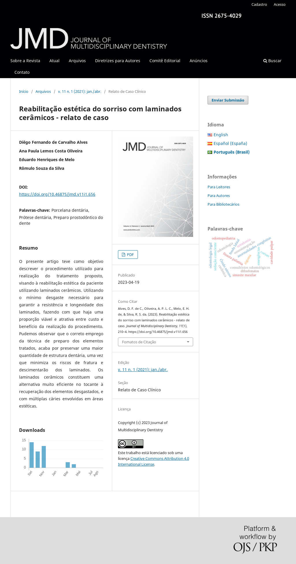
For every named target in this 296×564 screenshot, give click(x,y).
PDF (130, 254)
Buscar (272, 60)
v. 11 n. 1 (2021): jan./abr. (79, 91)
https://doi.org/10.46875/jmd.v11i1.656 (57, 194)
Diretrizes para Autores (117, 60)
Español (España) (230, 143)
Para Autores (219, 195)
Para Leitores (219, 186)
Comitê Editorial (164, 60)
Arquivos (77, 60)
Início (23, 91)
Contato (21, 72)
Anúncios (199, 60)
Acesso (280, 4)
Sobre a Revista (25, 60)
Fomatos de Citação (139, 341)
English (221, 134)
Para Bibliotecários (223, 204)
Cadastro (259, 4)
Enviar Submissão (228, 100)
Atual (54, 60)
